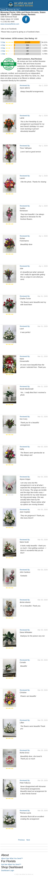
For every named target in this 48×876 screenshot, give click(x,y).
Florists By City (13, 10)
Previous (21, 840)
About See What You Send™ (12, 858)
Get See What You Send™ (11, 864)
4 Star (7, 45)
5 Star (7, 42)
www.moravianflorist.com (9, 24)
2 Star (7, 51)
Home (3, 10)
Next (28, 840)
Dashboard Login (7, 870)
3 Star (7, 48)
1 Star (7, 54)
